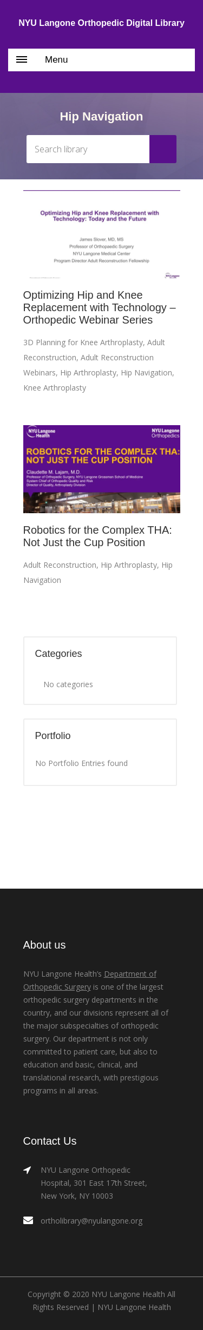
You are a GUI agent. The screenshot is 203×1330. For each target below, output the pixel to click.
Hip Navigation (146, 372)
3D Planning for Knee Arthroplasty (83, 342)
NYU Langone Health (134, 1307)
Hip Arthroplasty (88, 372)
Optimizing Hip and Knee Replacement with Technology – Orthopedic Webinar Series (99, 307)
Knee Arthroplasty (54, 387)
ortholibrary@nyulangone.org (91, 1220)
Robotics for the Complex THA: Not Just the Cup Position (97, 536)
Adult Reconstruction (59, 565)
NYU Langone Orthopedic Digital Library (101, 23)
